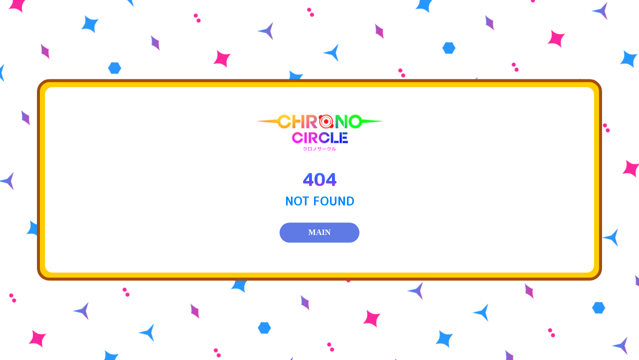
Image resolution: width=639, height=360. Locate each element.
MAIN (319, 232)
